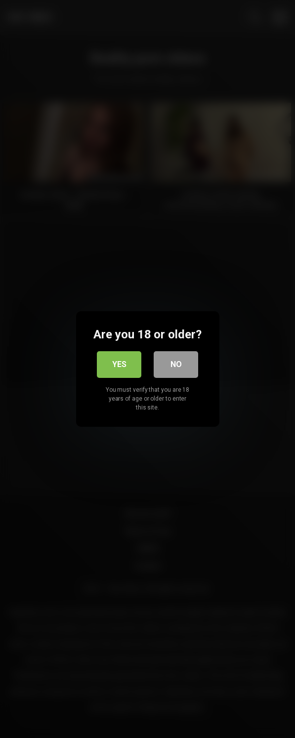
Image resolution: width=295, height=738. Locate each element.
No (176, 364)
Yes (119, 364)
